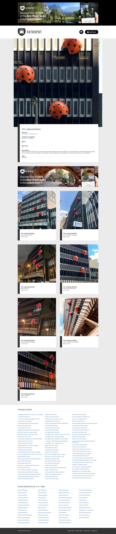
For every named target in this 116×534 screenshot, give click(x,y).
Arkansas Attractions (23, 497)
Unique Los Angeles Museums (79, 464)
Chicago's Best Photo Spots (25, 447)
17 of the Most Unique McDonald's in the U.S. (29, 419)
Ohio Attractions (63, 512)
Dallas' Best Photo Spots (24, 456)
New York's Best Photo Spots (52, 463)
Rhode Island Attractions (65, 522)
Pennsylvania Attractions (65, 520)
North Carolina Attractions (65, 507)
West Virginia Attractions (85, 512)
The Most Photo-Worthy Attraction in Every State (84, 460)
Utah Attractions (83, 500)
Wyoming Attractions (84, 517)
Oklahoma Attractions (64, 515)
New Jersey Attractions (64, 500)
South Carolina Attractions (85, 490)
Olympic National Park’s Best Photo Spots (55, 467)
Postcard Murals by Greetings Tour (80, 416)
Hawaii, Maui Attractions (24, 520)
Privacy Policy (78, 530)
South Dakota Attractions (85, 492)
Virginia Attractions (83, 505)
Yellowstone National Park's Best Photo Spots (83, 473)
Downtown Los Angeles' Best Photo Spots (28, 465)
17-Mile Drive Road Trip (24, 416)
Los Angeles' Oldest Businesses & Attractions (56, 441)
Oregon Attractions (63, 517)
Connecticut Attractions (23, 505)
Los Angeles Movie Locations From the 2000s (56, 438)
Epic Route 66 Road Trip (24, 467)
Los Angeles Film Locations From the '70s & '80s (57, 434)
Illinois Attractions (42, 492)
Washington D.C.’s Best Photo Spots (81, 471)
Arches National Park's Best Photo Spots (28, 423)
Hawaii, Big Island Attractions (25, 515)
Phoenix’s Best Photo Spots (52, 478)
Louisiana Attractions (43, 505)
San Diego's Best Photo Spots (79, 427)
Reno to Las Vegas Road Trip (79, 419)
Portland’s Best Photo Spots (79, 414)
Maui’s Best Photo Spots (51, 447)
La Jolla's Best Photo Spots (52, 430)
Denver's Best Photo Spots (24, 461)
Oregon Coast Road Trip (51, 469)
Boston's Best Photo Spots (24, 436)
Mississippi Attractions (43, 520)
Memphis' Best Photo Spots (52, 450)
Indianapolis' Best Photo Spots (52, 421)
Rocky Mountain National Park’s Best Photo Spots (84, 423)
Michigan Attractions (43, 515)
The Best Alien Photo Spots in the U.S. (82, 449)
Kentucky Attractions (43, 502)
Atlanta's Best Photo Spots (24, 425)
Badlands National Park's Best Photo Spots (28, 430)
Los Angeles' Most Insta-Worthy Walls (54, 436)
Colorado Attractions (23, 502)
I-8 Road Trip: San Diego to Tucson (54, 419)
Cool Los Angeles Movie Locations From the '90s (30, 454)
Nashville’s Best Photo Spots (52, 458)
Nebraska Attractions (64, 492)
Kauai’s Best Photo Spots (51, 425)
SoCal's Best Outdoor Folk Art (79, 444)
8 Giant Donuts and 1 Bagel (25, 421)
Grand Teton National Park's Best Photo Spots (29, 474)
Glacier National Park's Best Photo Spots (28, 472)
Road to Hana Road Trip (78, 421)
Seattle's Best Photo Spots (78, 436)
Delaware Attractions (23, 507)
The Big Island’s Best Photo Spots (80, 455)
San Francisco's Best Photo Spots (80, 430)
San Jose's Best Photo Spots (79, 432)
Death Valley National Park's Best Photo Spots (29, 458)
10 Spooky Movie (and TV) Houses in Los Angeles (30, 414)
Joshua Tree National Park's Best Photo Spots (56, 423)
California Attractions (23, 500)
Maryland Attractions (43, 510)
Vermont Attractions (84, 502)
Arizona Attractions (22, 495)
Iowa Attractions (42, 497)
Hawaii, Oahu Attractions (24, 522)
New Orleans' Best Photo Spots (53, 461)
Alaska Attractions (22, 492)
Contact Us (94, 530)
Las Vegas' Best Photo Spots (52, 432)
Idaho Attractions (42, 490)
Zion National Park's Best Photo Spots (81, 478)
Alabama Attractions (23, 490)
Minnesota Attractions (43, 517)
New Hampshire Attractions (65, 497)
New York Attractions (64, 505)
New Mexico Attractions (64, 502)
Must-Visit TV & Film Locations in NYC (54, 456)
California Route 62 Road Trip (25, 441)
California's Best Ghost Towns (25, 443)
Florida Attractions (22, 510)
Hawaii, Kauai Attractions (24, 517)
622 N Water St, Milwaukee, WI (29, 134)
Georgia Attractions (22, 512)
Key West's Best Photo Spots (52, 427)
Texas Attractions (83, 497)
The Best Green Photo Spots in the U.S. (82, 451)
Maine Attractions (42, 507)
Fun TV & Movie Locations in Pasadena (28, 469)
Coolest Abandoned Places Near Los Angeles (29, 452)
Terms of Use (87, 530)
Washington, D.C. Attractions (86, 510)
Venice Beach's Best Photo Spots (80, 469)
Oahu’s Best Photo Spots (51, 465)
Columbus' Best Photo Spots (25, 450)
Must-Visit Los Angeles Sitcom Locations (55, 454)
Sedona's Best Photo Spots (79, 438)
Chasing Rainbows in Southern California (28, 445)
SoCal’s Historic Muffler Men (79, 447)
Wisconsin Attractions (84, 515)
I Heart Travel (70, 530)
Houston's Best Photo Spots (52, 416)
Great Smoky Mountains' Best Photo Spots (28, 476)
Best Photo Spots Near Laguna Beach (27, 432)
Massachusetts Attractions (44, 512)
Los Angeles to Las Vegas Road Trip (54, 443)
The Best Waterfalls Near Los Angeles (81, 453)
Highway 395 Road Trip (51, 414)
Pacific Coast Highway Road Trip (53, 474)
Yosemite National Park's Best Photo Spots (83, 475)
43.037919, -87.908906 (27, 138)
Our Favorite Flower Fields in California (55, 472)
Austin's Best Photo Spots (24, 427)
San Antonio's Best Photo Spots (80, 425)
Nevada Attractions (63, 495)
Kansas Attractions (43, 500)
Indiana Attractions (42, 495)
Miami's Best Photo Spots (51, 452)
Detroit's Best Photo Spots (24, 463)
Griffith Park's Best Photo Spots (25, 478)
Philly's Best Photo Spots (51, 476)
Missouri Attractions (43, 522)
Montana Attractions (64, 490)
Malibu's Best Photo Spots (51, 445)
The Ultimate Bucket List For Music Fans (82, 462)
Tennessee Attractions (84, 495)
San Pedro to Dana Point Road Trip (81, 434)
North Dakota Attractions (65, 510)
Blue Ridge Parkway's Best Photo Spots (28, 434)
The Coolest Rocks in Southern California (82, 458)
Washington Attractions (85, 507)
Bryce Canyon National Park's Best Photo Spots (30, 438)
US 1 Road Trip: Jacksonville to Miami (81, 466)
